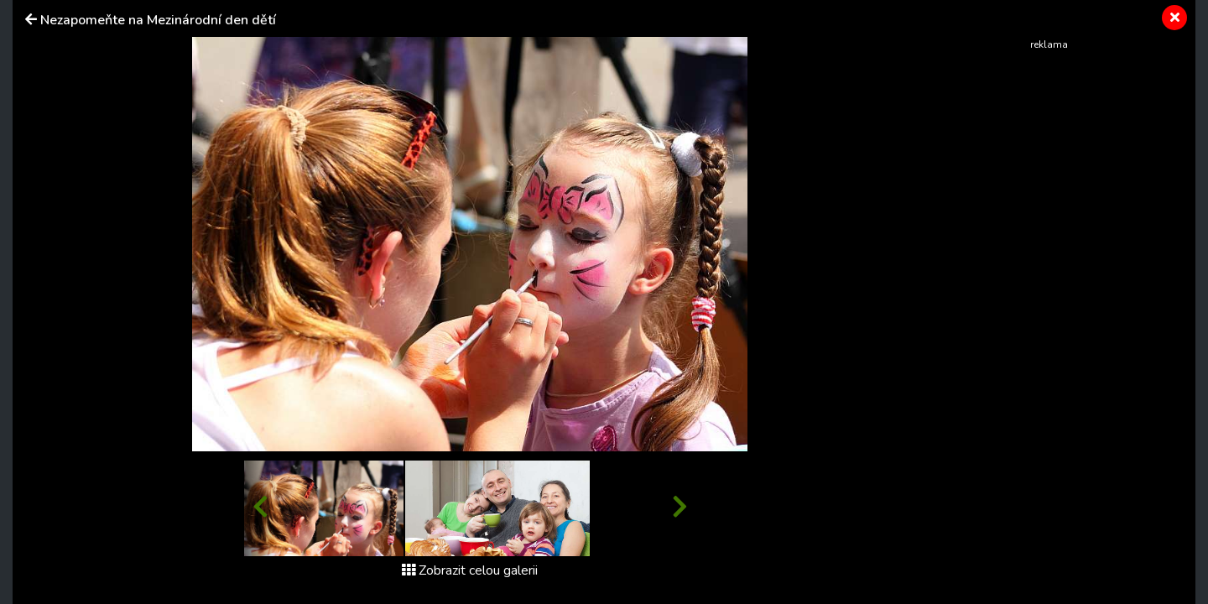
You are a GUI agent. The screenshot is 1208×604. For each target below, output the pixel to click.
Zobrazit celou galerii (470, 570)
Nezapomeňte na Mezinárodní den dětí (158, 20)
